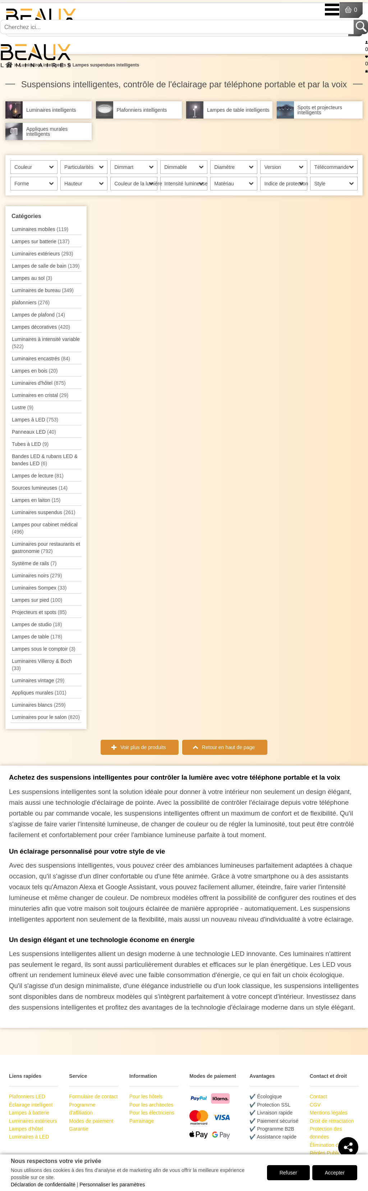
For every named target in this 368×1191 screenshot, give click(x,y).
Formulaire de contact (93, 1096)
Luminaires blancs (38, 705)
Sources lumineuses (40, 488)
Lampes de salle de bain (45, 266)
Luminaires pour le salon (46, 717)
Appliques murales (39, 693)
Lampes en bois (35, 371)
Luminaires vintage (38, 680)
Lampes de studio (37, 624)
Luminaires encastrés (41, 358)
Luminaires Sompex (39, 588)
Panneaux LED (34, 432)
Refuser (288, 1173)
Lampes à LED (35, 420)
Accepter (335, 1173)
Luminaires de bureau (43, 290)
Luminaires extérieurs (42, 254)
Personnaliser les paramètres (112, 1184)
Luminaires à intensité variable (46, 342)
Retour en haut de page (228, 747)
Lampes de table (37, 637)
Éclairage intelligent (30, 1105)
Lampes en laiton (36, 500)
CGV (315, 1105)
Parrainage (141, 1121)
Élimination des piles (333, 1145)
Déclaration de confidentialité (43, 1184)
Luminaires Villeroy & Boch (42, 664)
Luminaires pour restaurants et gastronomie (46, 547)
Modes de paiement (91, 1121)
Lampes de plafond (38, 315)
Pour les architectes (151, 1105)
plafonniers (31, 302)
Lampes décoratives (41, 327)
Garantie (78, 1129)
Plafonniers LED (27, 1096)
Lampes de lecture (38, 476)
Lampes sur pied (37, 600)
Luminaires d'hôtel (39, 383)
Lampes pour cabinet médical (45, 528)
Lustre (22, 407)
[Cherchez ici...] (177, 27)
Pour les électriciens (151, 1113)
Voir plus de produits (143, 747)
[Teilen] (348, 1147)
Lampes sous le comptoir (43, 649)
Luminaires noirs (37, 575)
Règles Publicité (328, 1153)
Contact (318, 1096)
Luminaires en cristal (40, 395)
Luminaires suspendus (43, 512)
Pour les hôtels (146, 1096)
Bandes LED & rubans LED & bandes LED (45, 459)
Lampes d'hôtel (26, 1129)
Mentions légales (329, 1113)
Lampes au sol (32, 278)
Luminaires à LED (29, 1137)
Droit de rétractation (332, 1121)
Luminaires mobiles (40, 229)
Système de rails (34, 563)
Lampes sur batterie (40, 241)
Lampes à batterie (29, 1113)
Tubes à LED (30, 444)
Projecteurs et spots (39, 612)
